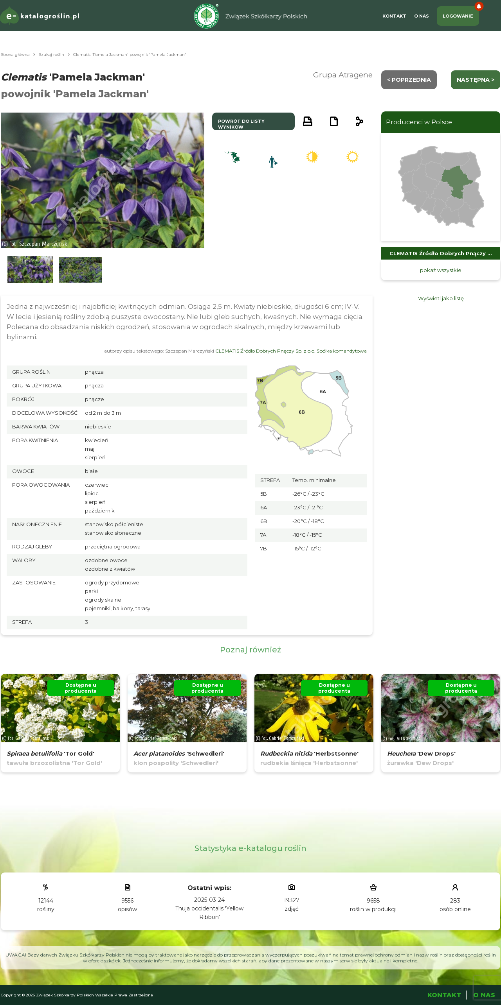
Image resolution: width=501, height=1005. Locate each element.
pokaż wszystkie (440, 270)
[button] (30, 270)
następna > (475, 79)
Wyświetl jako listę (441, 298)
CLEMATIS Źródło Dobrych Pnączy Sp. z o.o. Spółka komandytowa (291, 351)
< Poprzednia (409, 79)
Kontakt (394, 16)
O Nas (421, 16)
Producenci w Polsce (419, 122)
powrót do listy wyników (241, 124)
